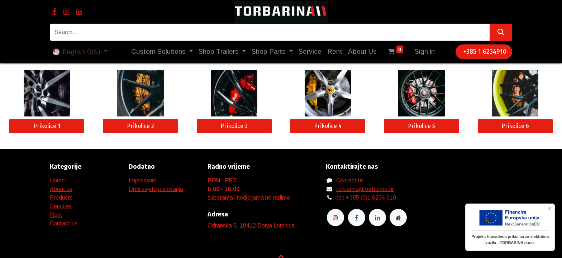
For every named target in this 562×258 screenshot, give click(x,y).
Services (61, 206)
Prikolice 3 (234, 126)
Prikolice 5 (421, 126)
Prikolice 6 (515, 126)
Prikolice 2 (140, 126)
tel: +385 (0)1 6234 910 (366, 198)
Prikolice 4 (328, 126)
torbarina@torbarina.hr (365, 189)
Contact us (63, 223)
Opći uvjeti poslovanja (156, 189)
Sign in (425, 51)
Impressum (143, 180)
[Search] (501, 32)
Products (61, 198)
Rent (56, 215)
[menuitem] (310, 52)
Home (57, 180)
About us (61, 189)
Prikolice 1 (46, 126)
